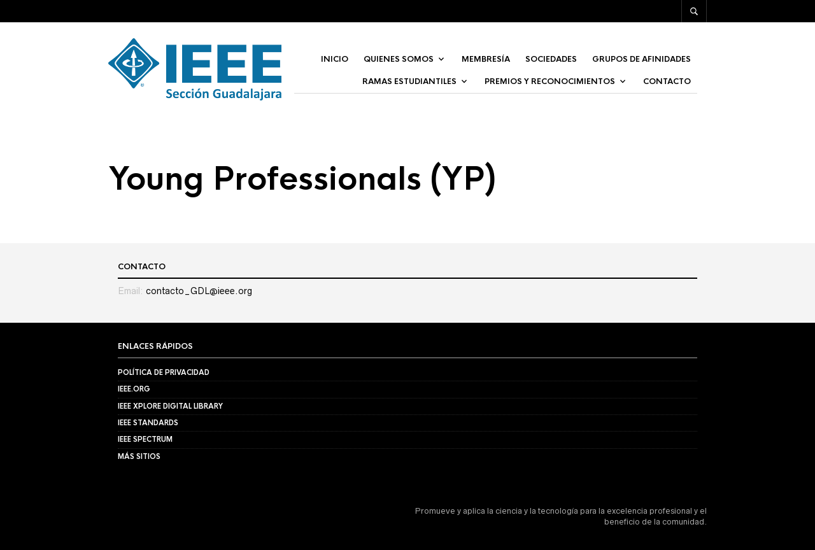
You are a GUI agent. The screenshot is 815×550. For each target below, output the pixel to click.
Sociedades (551, 59)
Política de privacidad (163, 372)
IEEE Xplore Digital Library (170, 406)
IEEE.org (134, 388)
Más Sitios (139, 456)
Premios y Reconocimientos (550, 81)
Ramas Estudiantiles (409, 81)
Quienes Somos (399, 59)
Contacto (667, 81)
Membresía (486, 59)
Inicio (334, 59)
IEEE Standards (148, 422)
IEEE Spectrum (145, 439)
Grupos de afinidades (641, 59)
